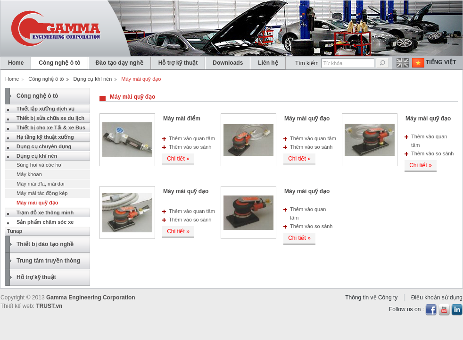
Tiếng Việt (441, 62)
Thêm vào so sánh (190, 147)
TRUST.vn (49, 306)
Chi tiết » (178, 158)
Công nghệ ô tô (46, 79)
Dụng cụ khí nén (92, 79)
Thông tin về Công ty (371, 297)
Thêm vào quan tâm (192, 138)
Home (12, 79)
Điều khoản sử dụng (437, 297)
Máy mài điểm (181, 118)
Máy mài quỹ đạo (307, 118)
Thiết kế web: (17, 306)
